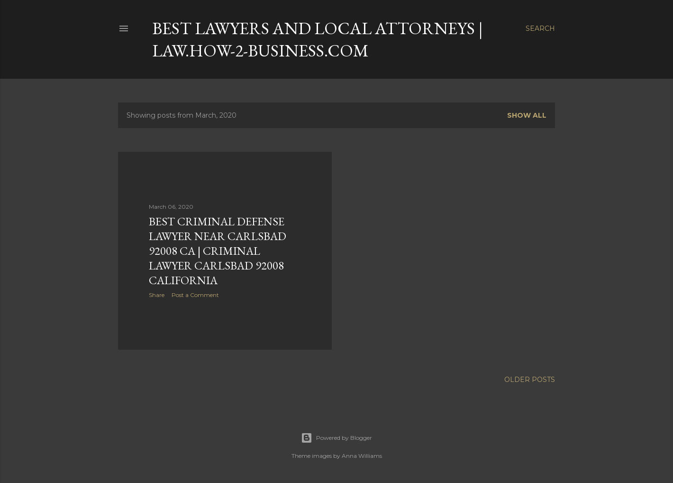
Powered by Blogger (336, 438)
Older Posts (529, 379)
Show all (526, 115)
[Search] (540, 28)
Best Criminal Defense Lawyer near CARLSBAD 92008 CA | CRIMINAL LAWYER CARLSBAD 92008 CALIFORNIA (217, 251)
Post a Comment (195, 294)
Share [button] (156, 294)
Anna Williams (362, 455)
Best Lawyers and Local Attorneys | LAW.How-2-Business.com (317, 39)
